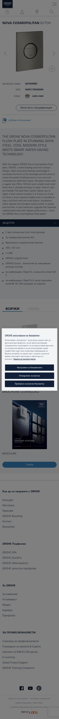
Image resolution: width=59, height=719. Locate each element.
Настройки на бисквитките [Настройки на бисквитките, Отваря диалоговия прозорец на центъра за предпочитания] (29, 368)
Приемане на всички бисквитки (29, 384)
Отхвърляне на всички (29, 376)
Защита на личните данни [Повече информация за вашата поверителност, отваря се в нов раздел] (24, 359)
